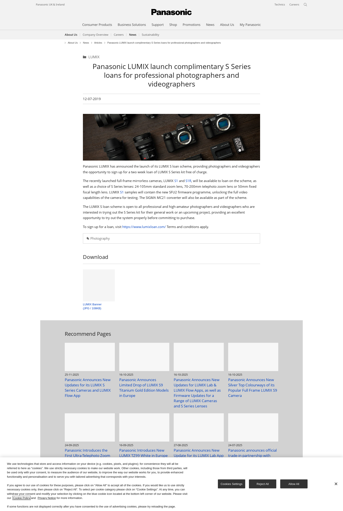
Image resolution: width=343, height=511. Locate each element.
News (86, 43)
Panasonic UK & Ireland (50, 4)
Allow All (294, 483)
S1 (176, 181)
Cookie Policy (21, 498)
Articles (98, 43)
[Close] (336, 484)
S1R (188, 181)
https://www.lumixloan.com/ (144, 227)
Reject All (263, 483)
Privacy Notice (47, 498)
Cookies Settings (232, 483)
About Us (71, 35)
